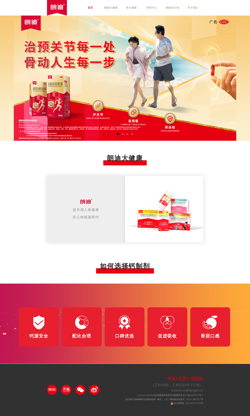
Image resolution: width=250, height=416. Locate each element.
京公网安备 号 (188, 403)
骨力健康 (131, 7)
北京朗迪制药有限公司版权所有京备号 (170, 395)
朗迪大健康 (111, 7)
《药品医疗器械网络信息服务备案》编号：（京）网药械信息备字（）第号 (163, 399)
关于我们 (193, 7)
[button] (118, 134)
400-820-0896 (185, 379)
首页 (90, 7)
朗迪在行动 (172, 7)
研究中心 (152, 7)
